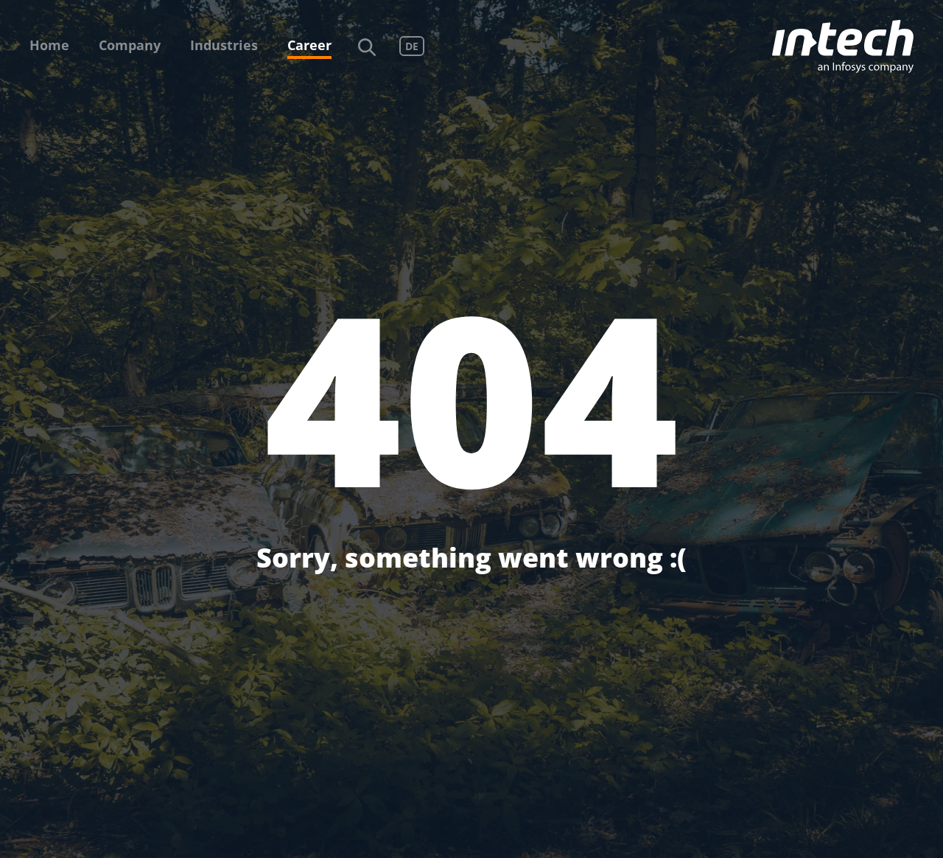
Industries (224, 45)
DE (411, 46)
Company (130, 45)
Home (49, 45)
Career (309, 45)
